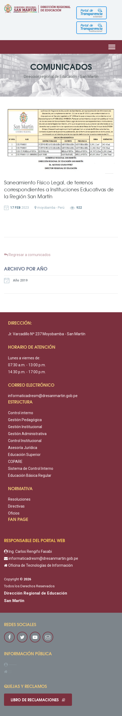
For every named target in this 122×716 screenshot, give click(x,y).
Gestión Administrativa (27, 434)
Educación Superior (24, 454)
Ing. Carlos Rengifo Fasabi (28, 551)
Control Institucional (24, 441)
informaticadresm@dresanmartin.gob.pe (43, 396)
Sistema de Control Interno (30, 468)
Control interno (20, 413)
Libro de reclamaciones (38, 700)
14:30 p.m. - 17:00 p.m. (27, 372)
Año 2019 (16, 280)
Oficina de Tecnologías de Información (38, 565)
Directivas (16, 506)
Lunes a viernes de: (24, 358)
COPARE (15, 461)
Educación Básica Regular (29, 475)
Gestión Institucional (25, 427)
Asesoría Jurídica (22, 447)
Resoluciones (19, 499)
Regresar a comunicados (27, 255)
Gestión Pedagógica (25, 420)
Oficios (14, 513)
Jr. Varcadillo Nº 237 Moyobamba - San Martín (46, 334)
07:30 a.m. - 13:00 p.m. (27, 365)
